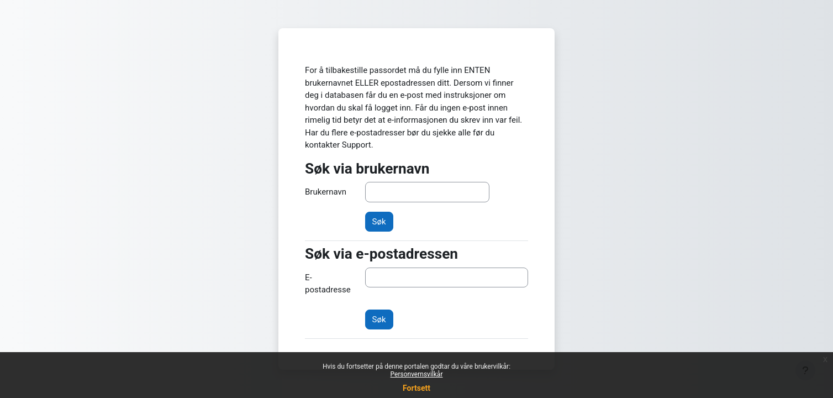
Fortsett (416, 388)
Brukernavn (325, 192)
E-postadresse (328, 284)
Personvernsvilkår (417, 374)
